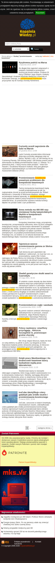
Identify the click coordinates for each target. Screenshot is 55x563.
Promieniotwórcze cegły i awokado (36, 305)
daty (52, 56)
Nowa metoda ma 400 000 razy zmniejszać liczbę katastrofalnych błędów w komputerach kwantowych (35, 213)
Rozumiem (40, 13)
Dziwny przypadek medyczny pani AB (18, 528)
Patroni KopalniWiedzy (27, 462)
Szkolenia (18, 544)
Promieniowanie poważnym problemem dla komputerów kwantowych (32, 180)
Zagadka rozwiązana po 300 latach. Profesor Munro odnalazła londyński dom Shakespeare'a (27, 518)
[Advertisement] (27, 114)
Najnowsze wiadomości (13, 512)
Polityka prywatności (22, 542)
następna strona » (45, 428)
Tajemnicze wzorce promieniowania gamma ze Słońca (35, 245)
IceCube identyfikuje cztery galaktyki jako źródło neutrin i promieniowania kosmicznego (33, 394)
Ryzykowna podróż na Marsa (33, 62)
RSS (6, 542)
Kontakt (38, 542)
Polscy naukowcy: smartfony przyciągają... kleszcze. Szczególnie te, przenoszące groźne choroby (33, 331)
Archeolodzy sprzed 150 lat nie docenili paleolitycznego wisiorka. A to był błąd (24, 533)
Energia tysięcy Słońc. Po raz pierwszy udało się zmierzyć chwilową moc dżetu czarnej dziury (26, 523)
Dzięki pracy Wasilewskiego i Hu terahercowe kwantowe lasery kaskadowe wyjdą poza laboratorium (34, 361)
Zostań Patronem (10, 433)
